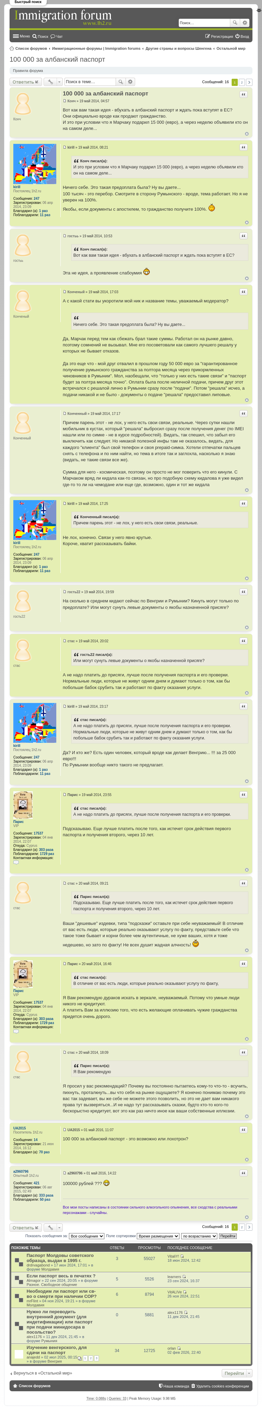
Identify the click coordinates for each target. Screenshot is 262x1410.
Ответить (23, 82)
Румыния (49, 1341)
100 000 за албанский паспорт (57, 59)
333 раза (46, 1195)
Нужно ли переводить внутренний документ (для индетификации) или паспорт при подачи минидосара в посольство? (59, 1322)
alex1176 (34, 1337)
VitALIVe (175, 1292)
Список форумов (31, 48)
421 (37, 1183)
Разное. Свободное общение (52, 1284)
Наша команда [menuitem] (176, 1386)
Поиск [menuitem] (43, 36)
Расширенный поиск (244, 23)
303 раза (46, 850)
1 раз (43, 211)
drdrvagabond (38, 1265)
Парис (18, 822)
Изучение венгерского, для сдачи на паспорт (57, 1350)
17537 (38, 833)
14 (36, 1140)
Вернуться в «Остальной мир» (43, 1373)
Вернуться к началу (247, 134)
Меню (25, 36)
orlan (172, 1348)
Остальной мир (231, 48)
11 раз (45, 215)
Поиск (235, 23)
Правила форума (28, 71)
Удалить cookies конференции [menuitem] (222, 1386)
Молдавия (50, 1269)
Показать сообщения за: (64, 1236)
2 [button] (242, 82)
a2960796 (21, 1171)
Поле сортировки (142, 1236)
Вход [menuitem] (245, 36)
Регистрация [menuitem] (222, 36)
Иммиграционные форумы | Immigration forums (96, 48)
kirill (16, 187)
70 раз (44, 1152)
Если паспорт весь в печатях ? (61, 1275)
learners (174, 1277)
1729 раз (47, 854)
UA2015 (19, 1128)
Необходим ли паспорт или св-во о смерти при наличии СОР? (62, 1294)
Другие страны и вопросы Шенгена (179, 48)
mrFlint (32, 1301)
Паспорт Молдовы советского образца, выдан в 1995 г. (60, 1258)
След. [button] (249, 82)
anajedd (33, 1357)
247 (37, 198)
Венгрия (54, 1361)
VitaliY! (173, 1256)
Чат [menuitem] (59, 36)
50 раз (45, 1199)
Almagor (34, 1280)
